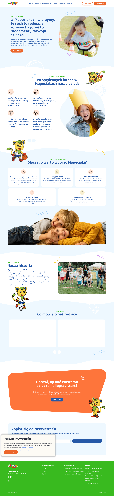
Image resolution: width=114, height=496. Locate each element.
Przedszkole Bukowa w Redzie (73, 468)
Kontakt (69, 3)
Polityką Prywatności (27, 447)
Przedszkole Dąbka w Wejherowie (74, 471)
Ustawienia (24, 452)
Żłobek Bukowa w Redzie (92, 483)
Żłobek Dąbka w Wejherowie (94, 476)
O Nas (44, 468)
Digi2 (105, 492)
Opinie (55, 3)
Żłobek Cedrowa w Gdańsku (93, 468)
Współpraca (62, 3)
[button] (30, 4)
